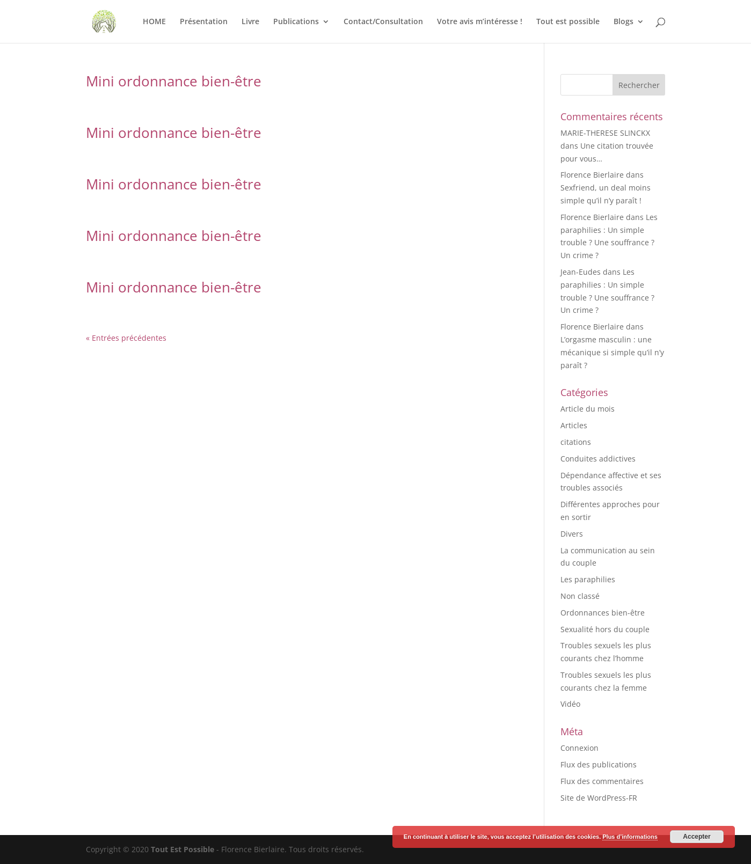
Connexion (579, 748)
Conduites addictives (598, 458)
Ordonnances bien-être (602, 612)
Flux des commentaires (602, 781)
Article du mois (587, 409)
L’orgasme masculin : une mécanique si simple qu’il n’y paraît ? (612, 352)
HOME (154, 22)
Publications (296, 22)
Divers (571, 534)
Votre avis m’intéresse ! (479, 22)
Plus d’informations (630, 836)
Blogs (623, 22)
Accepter (696, 836)
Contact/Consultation (383, 22)
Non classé (580, 596)
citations (575, 442)
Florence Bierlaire (592, 175)
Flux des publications (598, 764)
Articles (573, 425)
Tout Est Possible (182, 849)
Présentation (204, 22)
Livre (250, 22)
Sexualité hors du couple (605, 629)
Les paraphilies (587, 579)
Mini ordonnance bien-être (173, 81)
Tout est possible (568, 22)
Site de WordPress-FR (598, 798)
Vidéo (570, 704)
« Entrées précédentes (126, 338)
